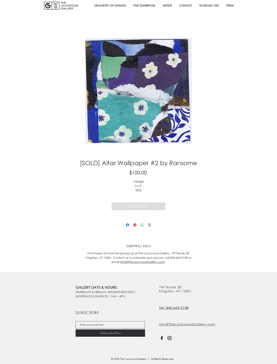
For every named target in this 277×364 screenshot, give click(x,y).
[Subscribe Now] (110, 333)
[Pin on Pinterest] (135, 225)
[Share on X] (149, 225)
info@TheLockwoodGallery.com (142, 262)
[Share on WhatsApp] (142, 225)
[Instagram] (169, 338)
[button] (145, 5)
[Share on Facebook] (127, 225)
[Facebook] (161, 338)
